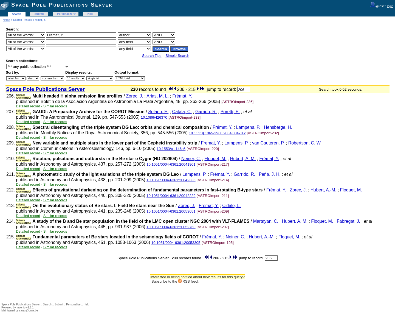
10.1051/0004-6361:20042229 (171, 196)
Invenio (21, 307)
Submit (39, 13)
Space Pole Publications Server (61, 5)
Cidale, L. (231, 205)
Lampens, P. (248, 127)
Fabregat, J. (348, 221)
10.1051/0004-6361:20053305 (176, 243)
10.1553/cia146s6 (171, 149)
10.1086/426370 (154, 117)
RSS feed (190, 281)
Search (16, 14)
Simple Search (177, 56)
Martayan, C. (265, 221)
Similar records (55, 106)
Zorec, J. (134, 96)
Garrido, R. (206, 111)
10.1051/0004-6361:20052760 (171, 227)
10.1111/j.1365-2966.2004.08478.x (217, 133)
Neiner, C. (191, 158)
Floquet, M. (215, 158)
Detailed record (28, 106)
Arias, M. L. (157, 96)
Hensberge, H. (278, 127)
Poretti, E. (230, 111)
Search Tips (151, 56)
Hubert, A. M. (243, 158)
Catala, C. (182, 111)
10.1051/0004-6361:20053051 (171, 211)
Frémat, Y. (182, 96)
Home (6, 19)
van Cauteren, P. (268, 143)
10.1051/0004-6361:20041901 (171, 164)
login (390, 6)
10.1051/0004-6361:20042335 (171, 180)
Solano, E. (158, 111)
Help (91, 13)
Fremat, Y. (211, 143)
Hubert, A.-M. (323, 190)
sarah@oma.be (28, 310)
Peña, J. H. (270, 174)
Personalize (64, 13)
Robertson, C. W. (305, 143)
